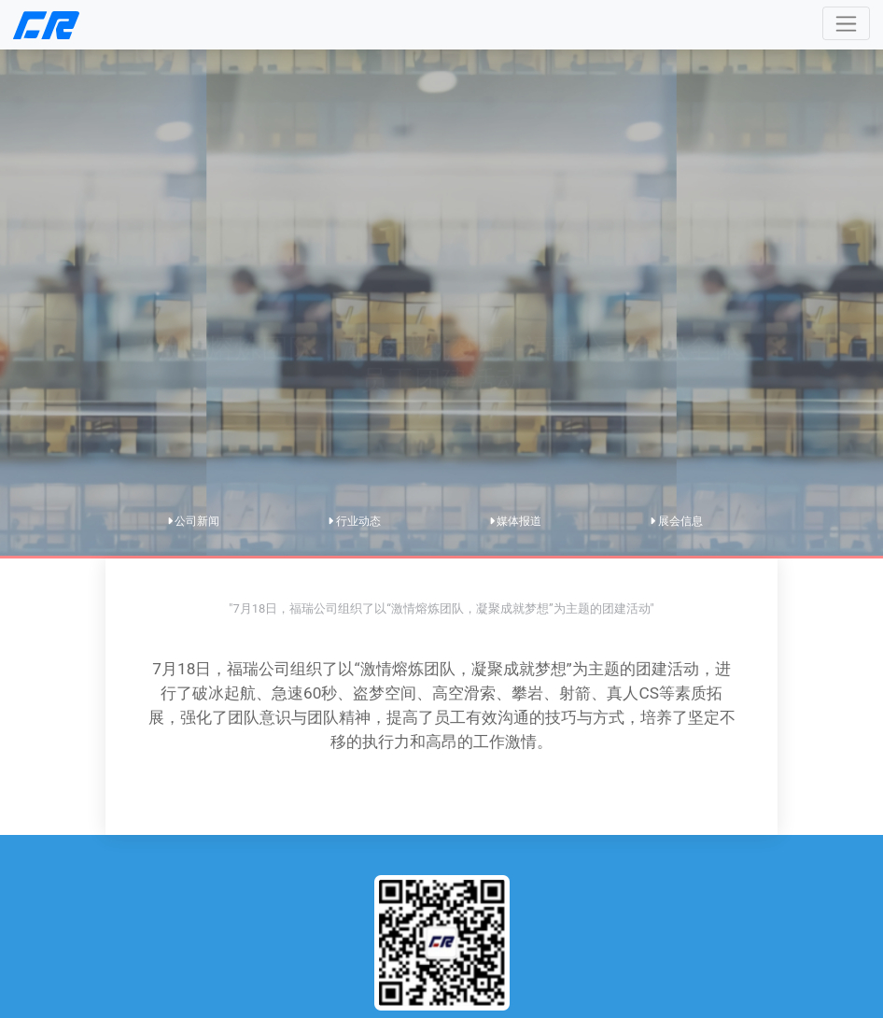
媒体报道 (515, 521)
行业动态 (354, 521)
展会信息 (676, 521)
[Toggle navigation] (846, 23)
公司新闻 (193, 521)
